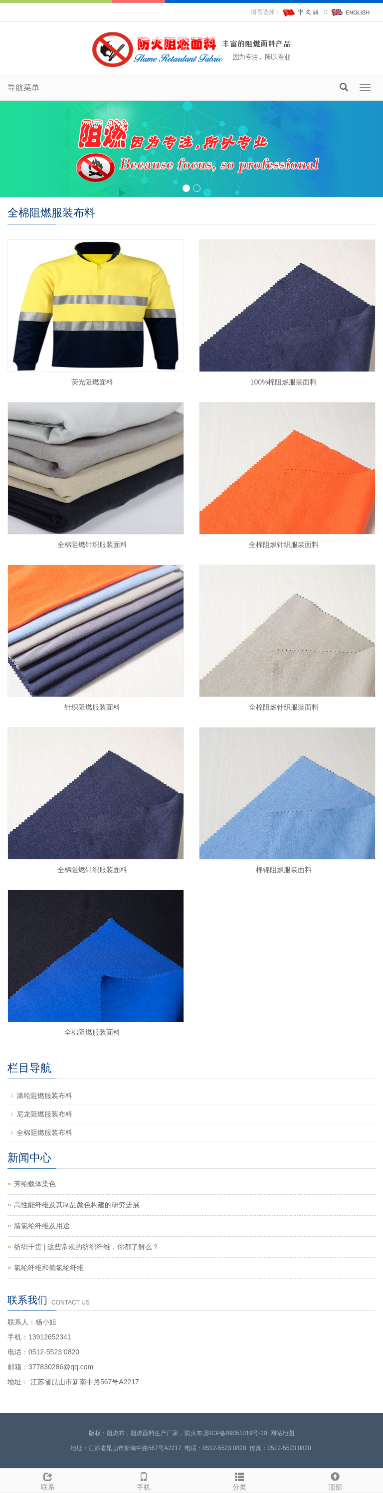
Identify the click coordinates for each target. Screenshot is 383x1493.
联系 (48, 1480)
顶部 (335, 1480)
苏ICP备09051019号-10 (235, 1433)
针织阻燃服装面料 (92, 707)
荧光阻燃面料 (92, 382)
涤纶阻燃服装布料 (44, 1096)
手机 (144, 1480)
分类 (239, 1480)
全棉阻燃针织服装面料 (92, 545)
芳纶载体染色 (35, 1184)
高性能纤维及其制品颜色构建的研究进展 (77, 1205)
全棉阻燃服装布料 (44, 1132)
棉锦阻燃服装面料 (284, 870)
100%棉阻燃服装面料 (283, 382)
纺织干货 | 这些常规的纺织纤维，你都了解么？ (86, 1247)
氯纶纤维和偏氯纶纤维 (49, 1268)
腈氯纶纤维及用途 (42, 1226)
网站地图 (282, 1433)
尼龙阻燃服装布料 (44, 1114)
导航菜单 (23, 87)
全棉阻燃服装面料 (92, 1032)
